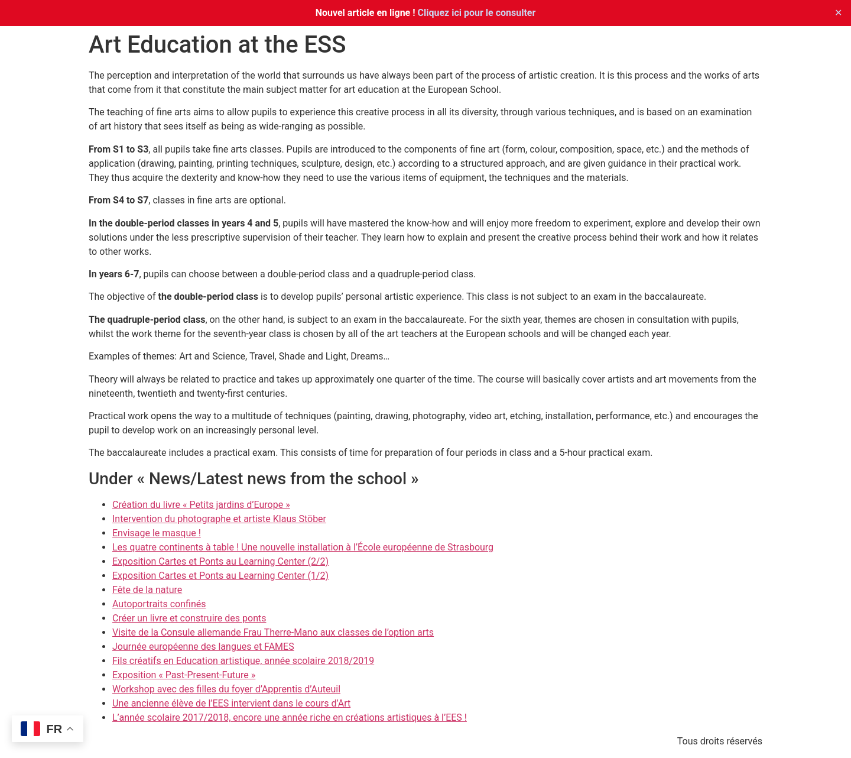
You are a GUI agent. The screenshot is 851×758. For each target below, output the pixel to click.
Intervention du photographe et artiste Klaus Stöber (219, 518)
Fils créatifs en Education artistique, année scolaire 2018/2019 (243, 660)
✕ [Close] (838, 12)
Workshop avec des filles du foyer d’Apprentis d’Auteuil (226, 689)
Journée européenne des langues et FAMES (203, 646)
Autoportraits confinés (159, 604)
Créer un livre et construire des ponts (189, 618)
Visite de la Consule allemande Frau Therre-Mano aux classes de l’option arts (273, 632)
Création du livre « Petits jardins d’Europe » (201, 504)
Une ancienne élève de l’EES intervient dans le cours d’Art (231, 703)
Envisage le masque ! (156, 533)
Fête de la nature (147, 589)
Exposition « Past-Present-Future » (183, 675)
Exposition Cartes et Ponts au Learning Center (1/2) (220, 575)
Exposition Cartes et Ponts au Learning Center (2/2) (220, 561)
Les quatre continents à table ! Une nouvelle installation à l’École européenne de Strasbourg (302, 547)
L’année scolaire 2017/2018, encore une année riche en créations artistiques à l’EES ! (289, 717)
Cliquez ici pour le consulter (477, 12)
